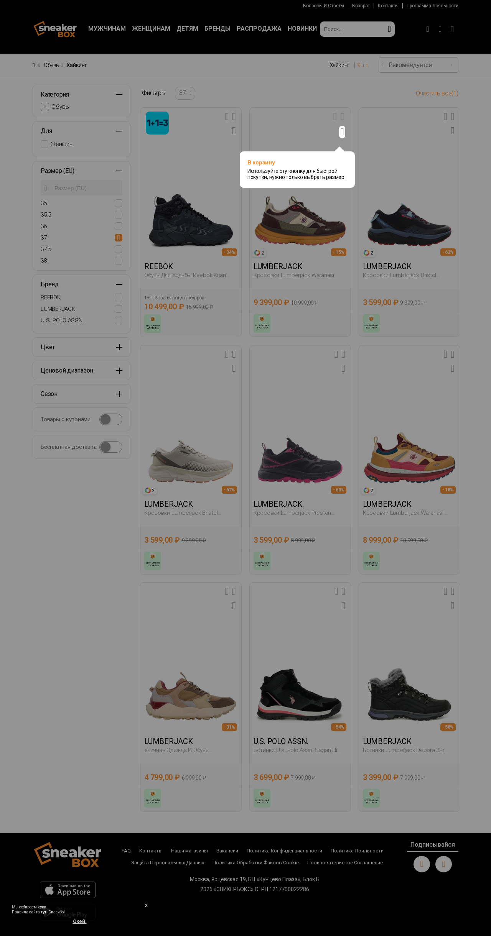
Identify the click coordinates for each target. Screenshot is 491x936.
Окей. (80, 921)
